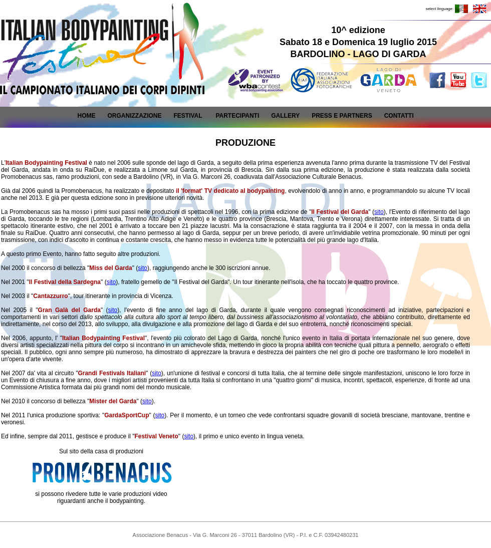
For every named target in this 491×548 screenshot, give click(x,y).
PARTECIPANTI (237, 115)
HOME (86, 115)
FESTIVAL (187, 115)
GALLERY (285, 115)
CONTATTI (399, 115)
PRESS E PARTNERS (342, 115)
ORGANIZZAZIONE (134, 115)
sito (379, 211)
